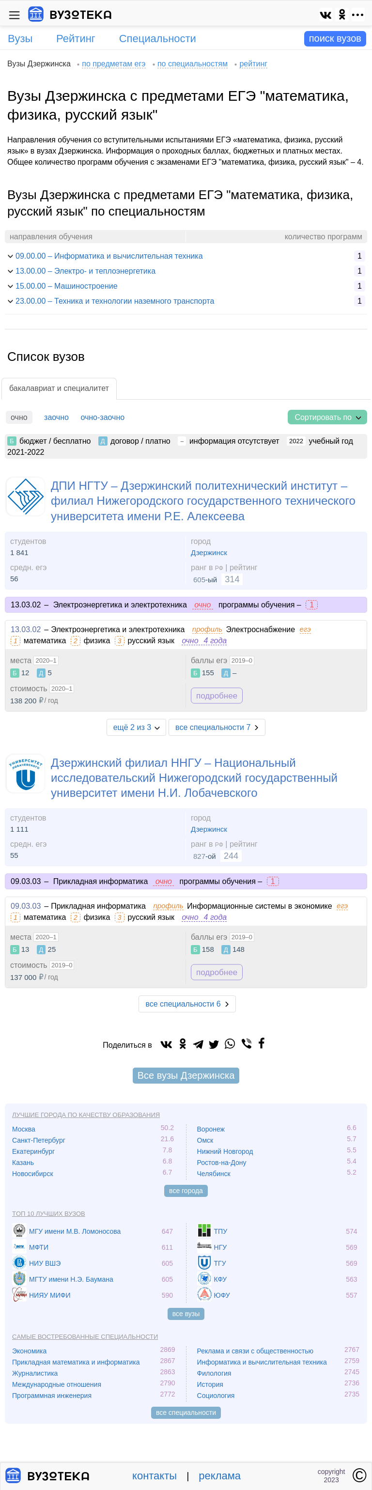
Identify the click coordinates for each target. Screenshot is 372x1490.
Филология (214, 1373)
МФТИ (38, 1247)
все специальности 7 (212, 727)
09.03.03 (26, 906)
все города (186, 1191)
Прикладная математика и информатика (76, 1362)
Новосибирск (32, 1174)
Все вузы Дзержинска (186, 1075)
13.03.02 (26, 629)
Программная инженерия (52, 1395)
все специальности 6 (182, 1004)
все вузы (186, 1314)
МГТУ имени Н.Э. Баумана (71, 1279)
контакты (154, 1476)
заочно (56, 417)
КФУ (220, 1279)
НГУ (220, 1247)
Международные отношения (56, 1384)
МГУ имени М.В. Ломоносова (75, 1231)
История (210, 1384)
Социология (216, 1395)
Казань (23, 1162)
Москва (23, 1129)
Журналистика (35, 1373)
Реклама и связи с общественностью (255, 1351)
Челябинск (214, 1174)
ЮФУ (222, 1295)
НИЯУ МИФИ (50, 1295)
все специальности (186, 1412)
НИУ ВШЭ (45, 1263)
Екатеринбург (33, 1151)
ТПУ (221, 1231)
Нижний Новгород (225, 1151)
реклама (220, 1476)
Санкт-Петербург (38, 1140)
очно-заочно (102, 417)
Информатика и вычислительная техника (262, 1362)
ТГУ (220, 1263)
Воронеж (211, 1129)
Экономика (29, 1351)
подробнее (216, 695)
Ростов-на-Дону (222, 1162)
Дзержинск (209, 552)
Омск (205, 1140)
